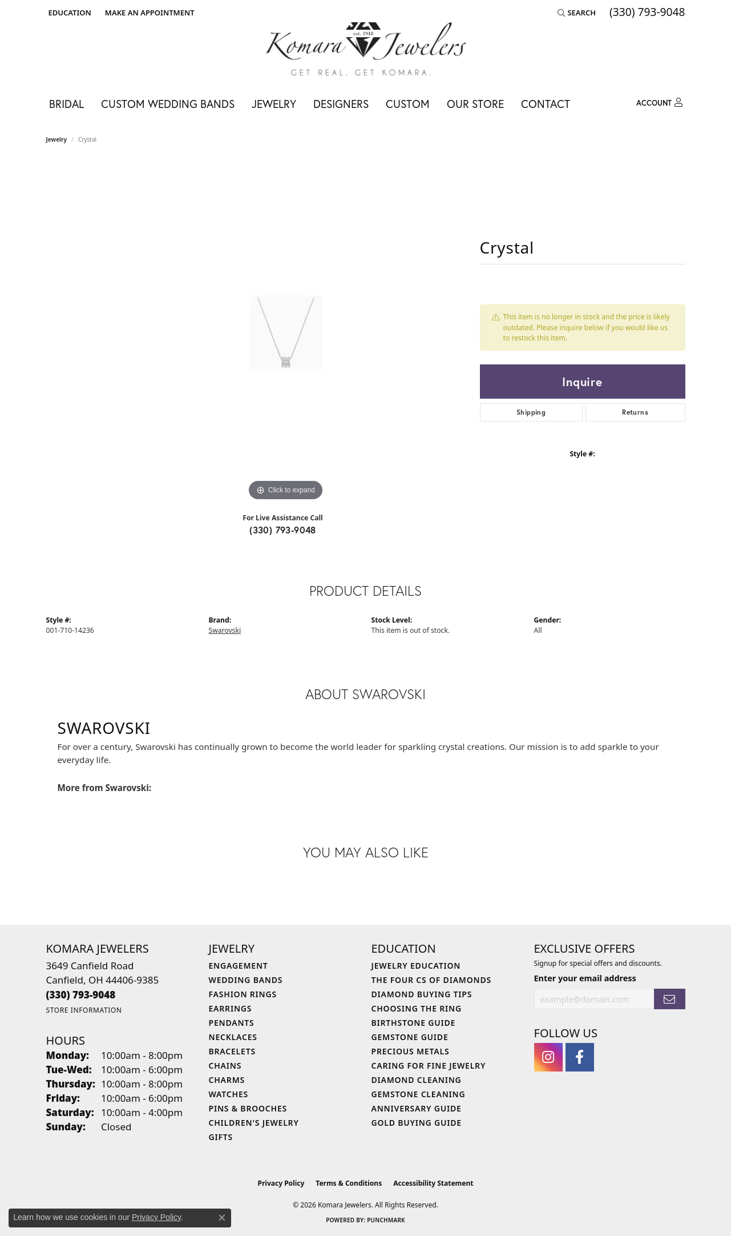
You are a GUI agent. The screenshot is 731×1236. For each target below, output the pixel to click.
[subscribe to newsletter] (669, 999)
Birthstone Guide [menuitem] (413, 1022)
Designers (341, 104)
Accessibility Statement (433, 1183)
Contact (545, 104)
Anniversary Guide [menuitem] (416, 1108)
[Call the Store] (81, 994)
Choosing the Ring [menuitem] (416, 1008)
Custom (408, 104)
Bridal (66, 104)
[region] (286, 332)
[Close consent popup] (222, 1217)
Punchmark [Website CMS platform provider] (386, 1220)
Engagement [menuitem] (238, 965)
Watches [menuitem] (229, 1094)
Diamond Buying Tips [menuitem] (421, 994)
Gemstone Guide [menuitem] (410, 1037)
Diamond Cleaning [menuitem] (416, 1079)
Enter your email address (585, 978)
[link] (149, 12)
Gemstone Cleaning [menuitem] (418, 1094)
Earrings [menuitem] (230, 1008)
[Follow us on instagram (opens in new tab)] (548, 1057)
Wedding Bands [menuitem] (246, 979)
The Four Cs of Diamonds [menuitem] (431, 979)
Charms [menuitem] (227, 1079)
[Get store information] (84, 1010)
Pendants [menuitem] (232, 1022)
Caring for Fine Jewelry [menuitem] (428, 1065)
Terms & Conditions (349, 1183)
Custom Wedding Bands (168, 104)
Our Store (475, 104)
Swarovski (225, 630)
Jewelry (274, 104)
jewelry (56, 139)
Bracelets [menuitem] (232, 1051)
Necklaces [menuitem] (233, 1037)
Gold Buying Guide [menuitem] (416, 1122)
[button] (68, 12)
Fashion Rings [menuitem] (243, 994)
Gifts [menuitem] (221, 1136)
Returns (635, 412)
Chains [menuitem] (225, 1065)
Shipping (531, 412)
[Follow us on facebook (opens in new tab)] (580, 1057)
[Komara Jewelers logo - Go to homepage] (366, 48)
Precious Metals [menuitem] (410, 1051)
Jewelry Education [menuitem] (416, 965)
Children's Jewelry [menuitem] (254, 1122)
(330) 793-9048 (282, 530)
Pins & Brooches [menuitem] (248, 1108)
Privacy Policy (281, 1183)
